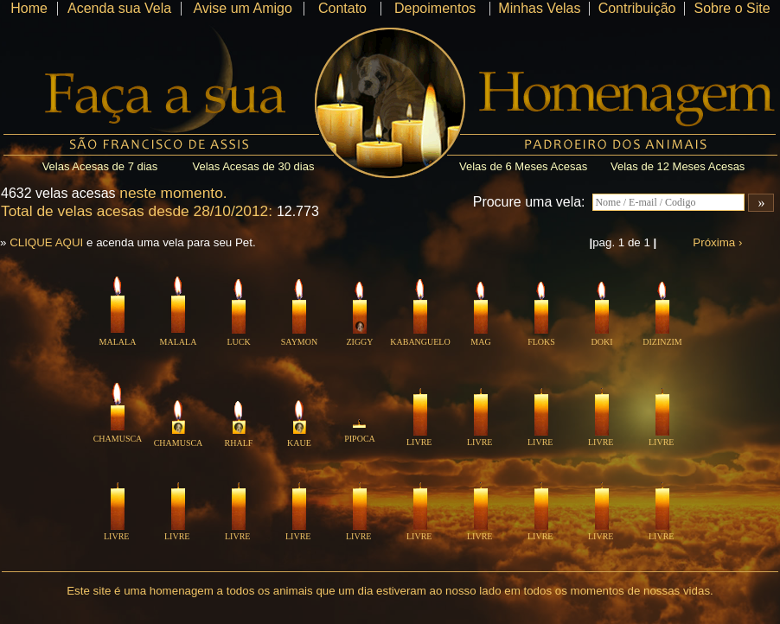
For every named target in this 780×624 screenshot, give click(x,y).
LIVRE (419, 438)
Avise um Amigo (242, 8)
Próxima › (717, 242)
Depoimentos (435, 8)
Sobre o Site (732, 8)
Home (29, 8)
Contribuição (637, 8)
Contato (342, 8)
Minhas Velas (539, 8)
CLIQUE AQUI (46, 242)
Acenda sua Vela (119, 8)
